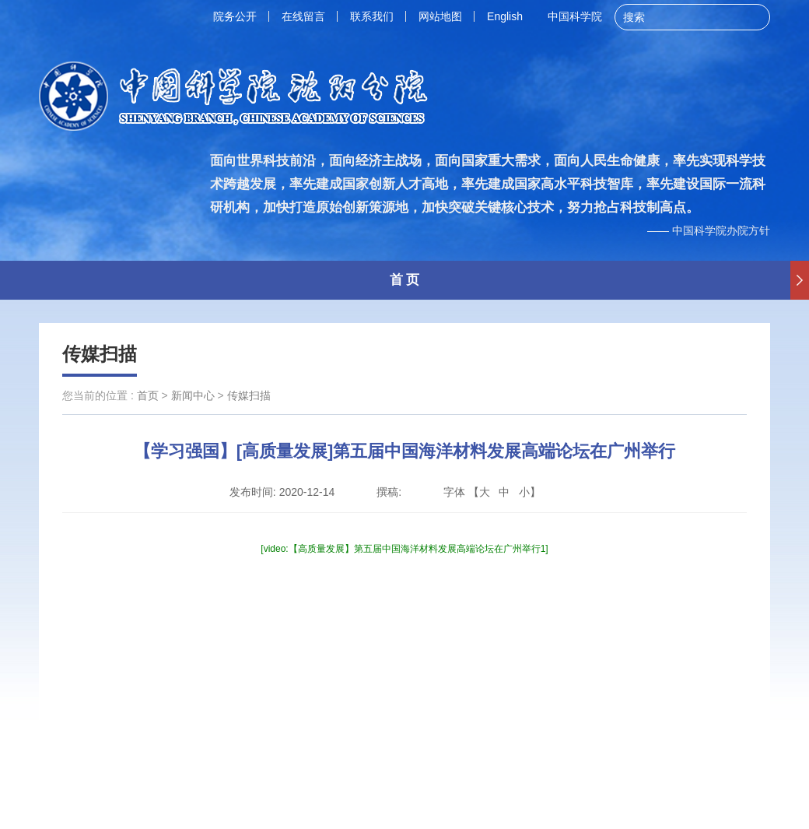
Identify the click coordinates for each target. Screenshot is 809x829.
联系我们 (372, 16)
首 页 (405, 279)
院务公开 (235, 16)
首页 (148, 395)
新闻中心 (193, 395)
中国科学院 (575, 16)
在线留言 (303, 16)
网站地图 (440, 16)
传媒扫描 (99, 353)
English (505, 16)
